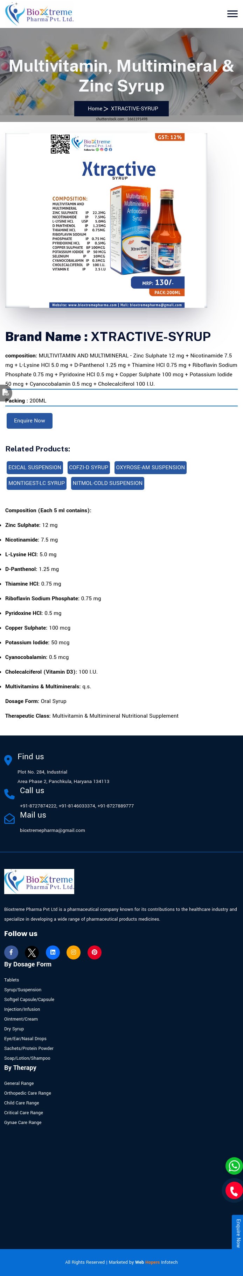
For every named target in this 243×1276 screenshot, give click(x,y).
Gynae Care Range (23, 1122)
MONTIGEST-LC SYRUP (36, 483)
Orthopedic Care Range (27, 1093)
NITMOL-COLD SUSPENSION (108, 483)
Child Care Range (21, 1103)
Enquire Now (29, 421)
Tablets (11, 980)
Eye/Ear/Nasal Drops (25, 1039)
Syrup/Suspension (22, 990)
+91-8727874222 (38, 806)
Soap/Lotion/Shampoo (27, 1058)
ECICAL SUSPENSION (34, 467)
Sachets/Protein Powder (29, 1048)
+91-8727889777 (115, 806)
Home (93, 108)
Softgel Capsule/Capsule (29, 999)
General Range (19, 1083)
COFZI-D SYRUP (89, 467)
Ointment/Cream (21, 1019)
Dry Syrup (14, 1029)
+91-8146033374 (77, 806)
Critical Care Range (23, 1113)
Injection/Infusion (22, 1009)
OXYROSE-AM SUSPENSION (150, 467)
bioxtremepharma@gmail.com (52, 830)
